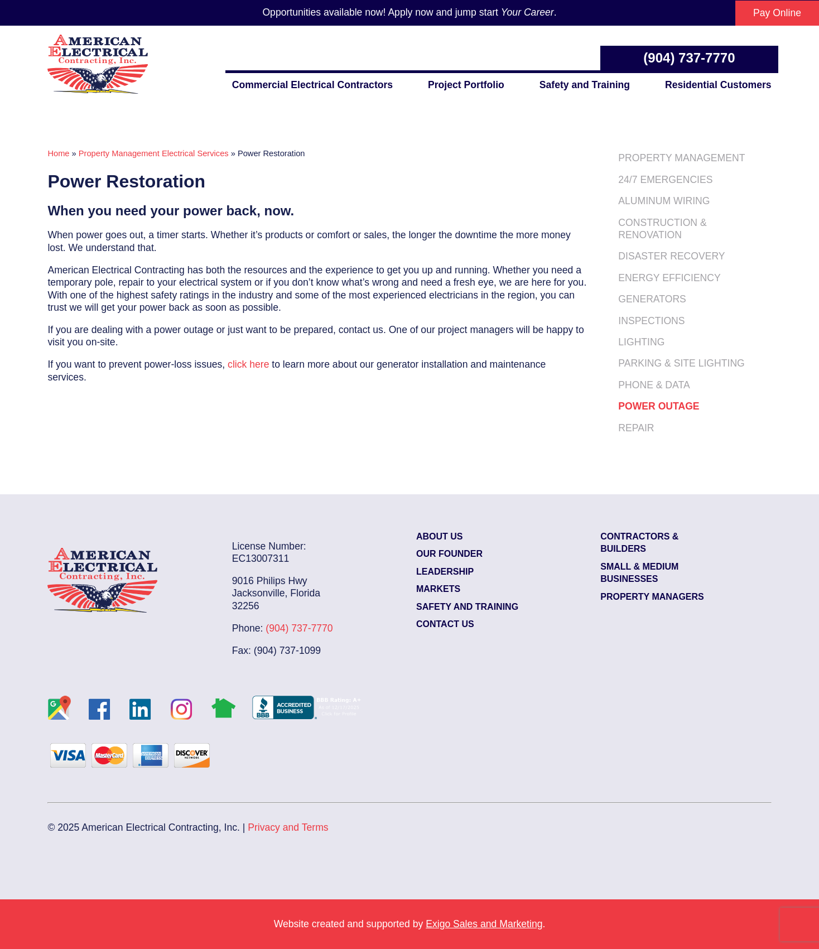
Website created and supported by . (410, 923)
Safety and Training (584, 84)
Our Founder (449, 553)
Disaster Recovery (671, 256)
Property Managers (652, 596)
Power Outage (658, 406)
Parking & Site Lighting (681, 363)
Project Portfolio (466, 84)
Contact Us (445, 624)
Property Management (681, 157)
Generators (652, 299)
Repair (636, 427)
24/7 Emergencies (665, 179)
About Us (439, 536)
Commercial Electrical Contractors (312, 84)
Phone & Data (654, 385)
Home (58, 153)
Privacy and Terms (288, 827)
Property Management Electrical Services (154, 153)
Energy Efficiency (669, 277)
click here (248, 364)
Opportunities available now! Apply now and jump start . (409, 12)
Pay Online (777, 12)
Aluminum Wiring (664, 200)
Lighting (641, 342)
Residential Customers (718, 84)
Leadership (445, 571)
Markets (438, 589)
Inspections (651, 320)
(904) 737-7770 (689, 57)
